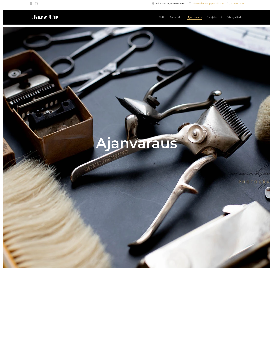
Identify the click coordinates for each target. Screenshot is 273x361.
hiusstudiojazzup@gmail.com (208, 3)
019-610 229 (237, 3)
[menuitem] (155, 17)
